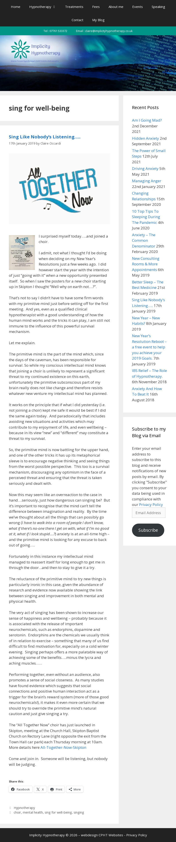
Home (15, 6)
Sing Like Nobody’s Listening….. (44, 137)
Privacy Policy (151, 504)
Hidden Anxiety (145, 138)
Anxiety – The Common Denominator (143, 240)
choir (17, 812)
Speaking (158, 6)
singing (79, 812)
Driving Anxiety (145, 168)
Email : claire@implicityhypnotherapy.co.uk (104, 31)
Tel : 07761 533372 (55, 31)
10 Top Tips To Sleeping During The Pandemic (146, 217)
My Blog (98, 20)
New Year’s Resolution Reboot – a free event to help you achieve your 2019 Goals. (149, 347)
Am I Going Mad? (147, 120)
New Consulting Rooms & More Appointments (145, 264)
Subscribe (148, 530)
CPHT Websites (111, 835)
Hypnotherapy (45, 6)
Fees (96, 6)
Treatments (74, 6)
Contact (77, 20)
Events (137, 6)
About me (116, 6)
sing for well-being (58, 812)
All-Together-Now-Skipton (63, 747)
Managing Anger (146, 180)
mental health (33, 812)
